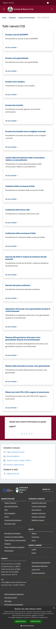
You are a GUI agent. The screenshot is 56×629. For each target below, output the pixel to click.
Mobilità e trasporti (38, 520)
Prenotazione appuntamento (41, 562)
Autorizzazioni (9, 550)
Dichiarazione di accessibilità (13, 604)
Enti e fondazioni (9, 513)
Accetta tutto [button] (20, 621)
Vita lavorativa (36, 510)
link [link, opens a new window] (46, 617)
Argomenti (12, 17)
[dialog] (28, 617)
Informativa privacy (10, 597)
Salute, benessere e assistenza (14, 547)
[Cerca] (52, 9)
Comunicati (35, 537)
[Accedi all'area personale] (47, 2)
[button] (28, 626)
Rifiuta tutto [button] (35, 621)
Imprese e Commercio (39, 513)
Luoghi (34, 549)
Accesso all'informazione (27, 17)
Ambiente (7, 544)
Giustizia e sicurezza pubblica (13, 537)
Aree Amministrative (11, 506)
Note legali (7, 601)
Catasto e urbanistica (38, 517)
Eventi (34, 553)
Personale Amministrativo (12, 520)
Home (4, 17)
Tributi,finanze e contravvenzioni (15, 540)
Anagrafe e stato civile (39, 503)
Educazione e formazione (12, 533)
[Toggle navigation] (4, 9)
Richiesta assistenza (38, 573)
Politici (6, 517)
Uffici (6, 510)
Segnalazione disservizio (39, 566)
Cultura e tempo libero (39, 506)
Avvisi (34, 540)
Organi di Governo (10, 503)
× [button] (54, 608)
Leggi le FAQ (36, 569)
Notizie (34, 533)
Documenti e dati (10, 523)
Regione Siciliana (8, 3)
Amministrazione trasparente (14, 594)
